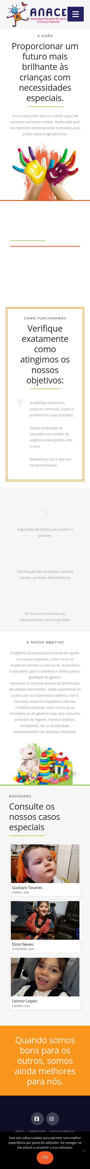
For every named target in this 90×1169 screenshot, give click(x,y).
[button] (75, 14)
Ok (45, 1157)
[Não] (84, 1150)
